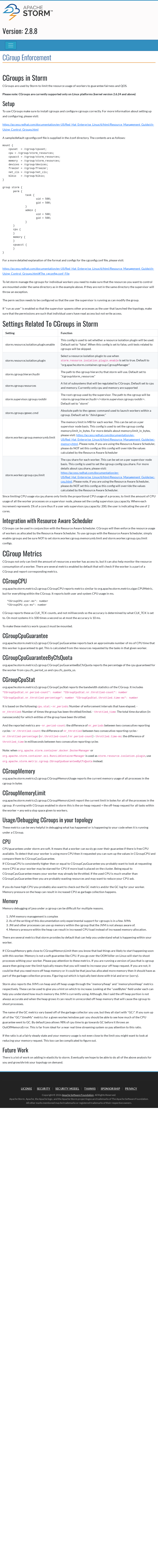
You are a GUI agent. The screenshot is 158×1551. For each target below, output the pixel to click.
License (26, 1088)
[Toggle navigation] (11, 45)
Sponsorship (110, 1088)
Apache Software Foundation (78, 1095)
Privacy (131, 1088)
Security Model (67, 1088)
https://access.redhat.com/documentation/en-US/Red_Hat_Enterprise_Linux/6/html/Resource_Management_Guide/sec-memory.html (108, 439)
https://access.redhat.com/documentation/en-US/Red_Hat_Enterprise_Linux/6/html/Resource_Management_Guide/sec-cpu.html (108, 477)
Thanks (90, 1088)
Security (43, 1088)
